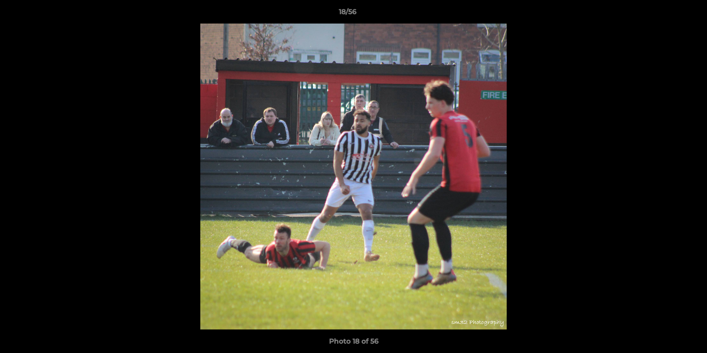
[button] (666, 14)
